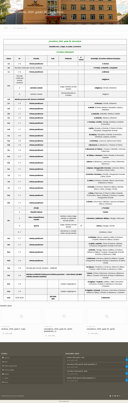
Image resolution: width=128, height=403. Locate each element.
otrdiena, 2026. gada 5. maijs (13, 329)
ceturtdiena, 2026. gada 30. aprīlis (101, 329)
